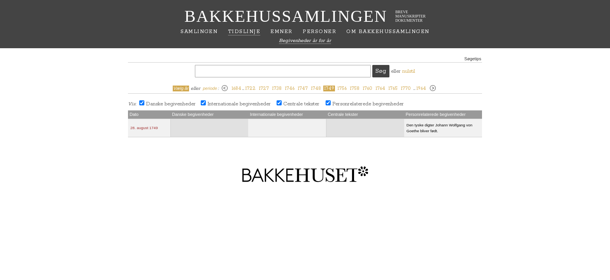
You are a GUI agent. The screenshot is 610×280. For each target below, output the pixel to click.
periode (210, 88)
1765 (393, 88)
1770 (406, 88)
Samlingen (199, 31)
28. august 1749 (144, 128)
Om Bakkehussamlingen (387, 31)
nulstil (408, 71)
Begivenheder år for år (305, 41)
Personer (319, 31)
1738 (277, 88)
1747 (303, 88)
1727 (264, 88)
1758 (354, 88)
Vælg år (181, 88)
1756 (342, 88)
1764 (380, 88)
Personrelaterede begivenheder (368, 104)
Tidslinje (244, 31)
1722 (250, 88)
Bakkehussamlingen (285, 16)
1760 (367, 88)
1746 (289, 88)
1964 (421, 88)
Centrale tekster (301, 104)
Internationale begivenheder (239, 104)
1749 (329, 88)
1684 (236, 88)
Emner (281, 31)
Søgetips (473, 58)
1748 (316, 88)
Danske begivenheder (171, 104)
